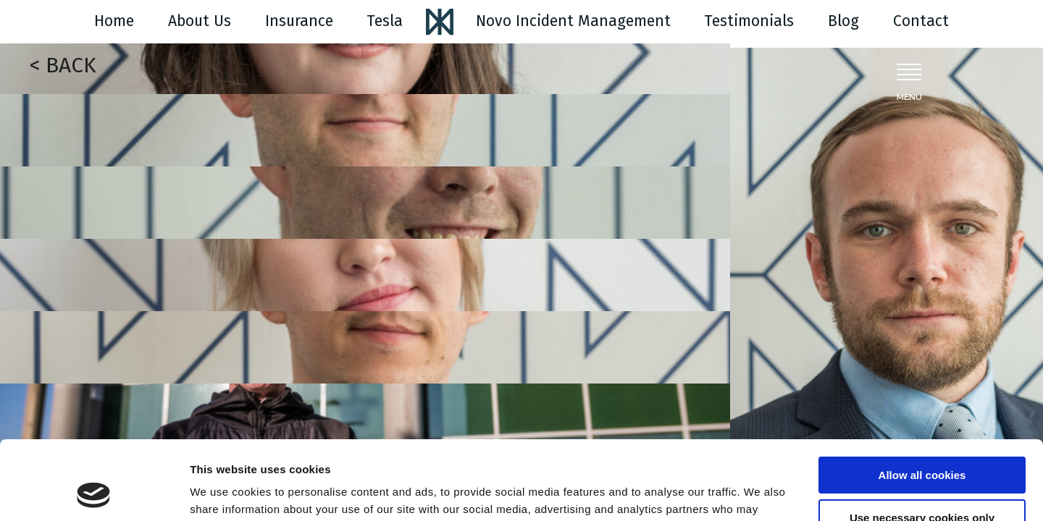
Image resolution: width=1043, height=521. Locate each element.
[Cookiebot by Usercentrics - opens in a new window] (93, 493)
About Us (199, 21)
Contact (921, 21)
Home (114, 21)
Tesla (384, 21)
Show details (223, 492)
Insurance (299, 21)
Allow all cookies (922, 401)
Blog (843, 21)
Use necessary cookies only (922, 443)
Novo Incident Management (573, 21)
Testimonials (749, 21)
